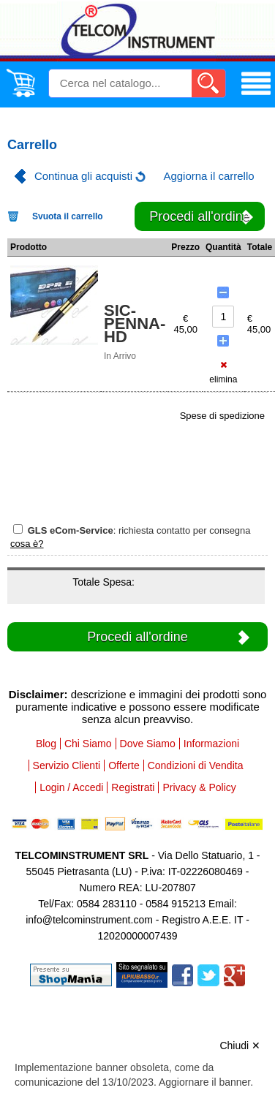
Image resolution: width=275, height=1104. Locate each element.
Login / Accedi (71, 787)
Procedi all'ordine (199, 216)
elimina (223, 372)
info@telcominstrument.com (89, 920)
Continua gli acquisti (83, 176)
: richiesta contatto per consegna (132, 530)
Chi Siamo (88, 743)
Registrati (132, 787)
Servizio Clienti (67, 765)
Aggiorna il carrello (208, 176)
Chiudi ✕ (239, 1045)
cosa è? (27, 543)
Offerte (124, 765)
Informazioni (211, 743)
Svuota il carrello (67, 216)
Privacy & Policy (199, 787)
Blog (46, 743)
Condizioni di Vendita (196, 765)
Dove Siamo (148, 743)
